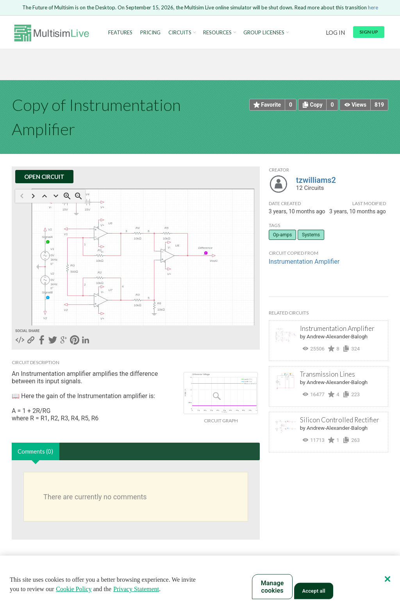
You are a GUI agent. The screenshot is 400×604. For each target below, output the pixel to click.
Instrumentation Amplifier (304, 261)
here (373, 7)
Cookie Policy (73, 589)
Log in (335, 32)
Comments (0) (35, 451)
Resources (217, 32)
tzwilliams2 (316, 180)
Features (120, 32)
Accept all (313, 591)
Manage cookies (272, 586)
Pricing (150, 32)
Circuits (179, 32)
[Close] (387, 579)
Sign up (368, 32)
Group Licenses (263, 32)
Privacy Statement (136, 589)
